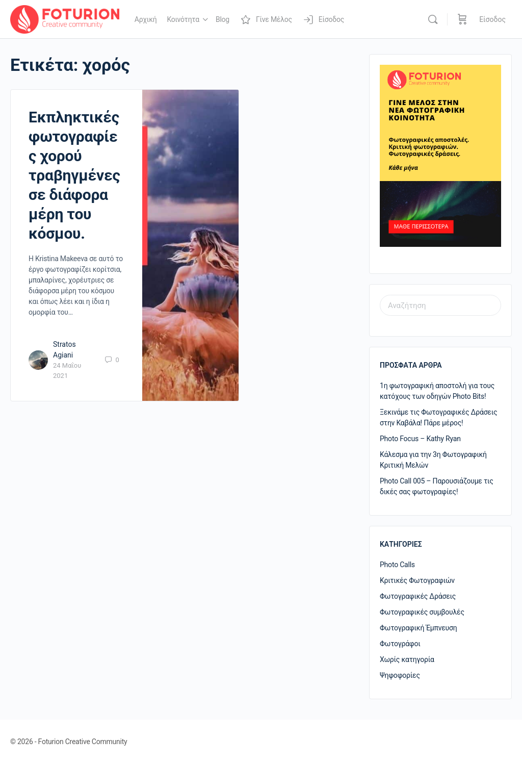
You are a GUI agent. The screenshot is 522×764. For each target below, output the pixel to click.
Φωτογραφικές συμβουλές (422, 612)
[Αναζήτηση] (433, 19)
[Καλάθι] (462, 19)
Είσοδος (492, 19)
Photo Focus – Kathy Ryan (420, 439)
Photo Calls (397, 565)
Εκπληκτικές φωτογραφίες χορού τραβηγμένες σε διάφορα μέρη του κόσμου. (74, 175)
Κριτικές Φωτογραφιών (417, 580)
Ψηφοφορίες (400, 675)
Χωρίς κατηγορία (407, 659)
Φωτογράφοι (400, 644)
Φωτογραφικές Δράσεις (418, 596)
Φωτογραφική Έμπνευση (418, 628)
